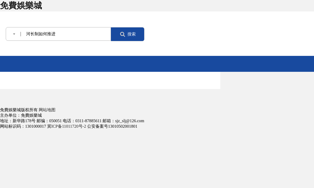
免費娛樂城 (21, 5)
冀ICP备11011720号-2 (66, 126)
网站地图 (47, 110)
